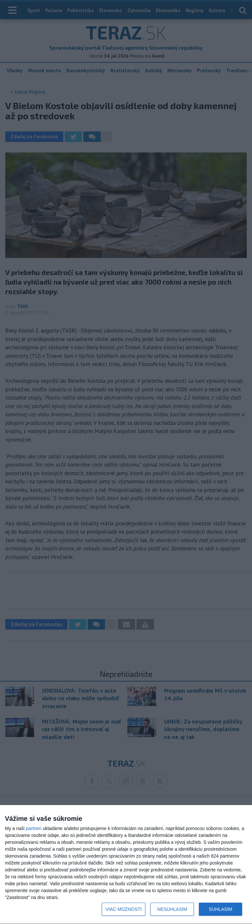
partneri (33, 828)
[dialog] (126, 864)
